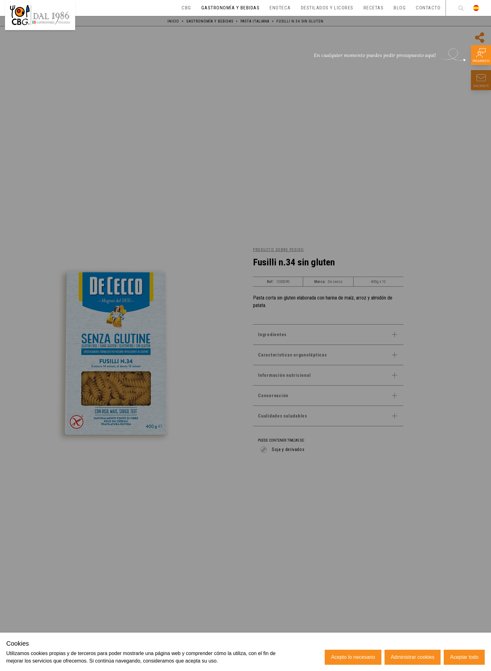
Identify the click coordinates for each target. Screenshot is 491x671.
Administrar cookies (413, 657)
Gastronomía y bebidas (209, 21)
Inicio (173, 21)
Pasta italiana (254, 21)
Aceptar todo (464, 657)
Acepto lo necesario (353, 657)
